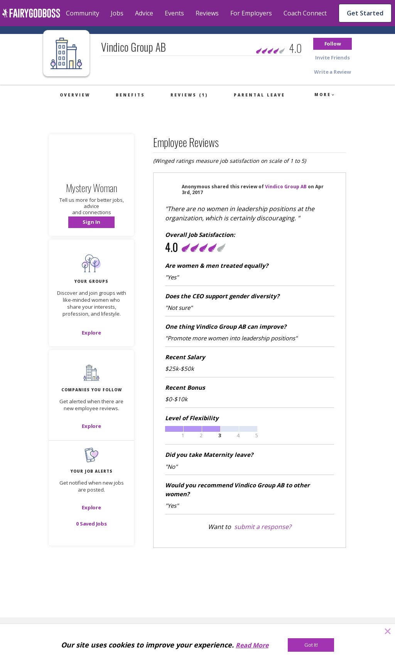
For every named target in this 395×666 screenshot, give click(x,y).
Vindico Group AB (286, 186)
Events (174, 13)
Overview (75, 95)
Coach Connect (305, 13)
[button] (332, 44)
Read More (252, 645)
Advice (144, 13)
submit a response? (262, 526)
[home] (31, 13)
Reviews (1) (189, 95)
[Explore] (91, 332)
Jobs (117, 13)
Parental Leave (259, 95)
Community (82, 13)
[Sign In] (91, 222)
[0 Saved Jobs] (91, 523)
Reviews (207, 13)
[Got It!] (311, 645)
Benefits (130, 95)
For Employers (251, 13)
